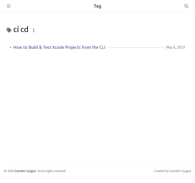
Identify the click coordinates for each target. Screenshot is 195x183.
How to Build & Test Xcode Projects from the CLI (59, 47)
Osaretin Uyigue (25, 171)
